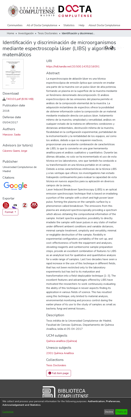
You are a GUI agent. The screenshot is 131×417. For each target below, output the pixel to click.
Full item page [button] (58, 373)
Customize (7, 411)
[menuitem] (43, 25)
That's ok (121, 411)
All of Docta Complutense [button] (42, 25)
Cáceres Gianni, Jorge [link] (15, 151)
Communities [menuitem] (15, 25)
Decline (109, 411)
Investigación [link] (26, 33)
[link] (18, 99)
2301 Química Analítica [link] (60, 353)
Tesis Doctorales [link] (48, 33)
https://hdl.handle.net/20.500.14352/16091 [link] (73, 66)
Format (9, 212)
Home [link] (10, 33)
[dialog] (65, 407)
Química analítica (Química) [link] (61, 341)
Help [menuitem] (81, 25)
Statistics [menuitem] (69, 25)
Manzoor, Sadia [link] (11, 134)
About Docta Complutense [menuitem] (104, 25)
